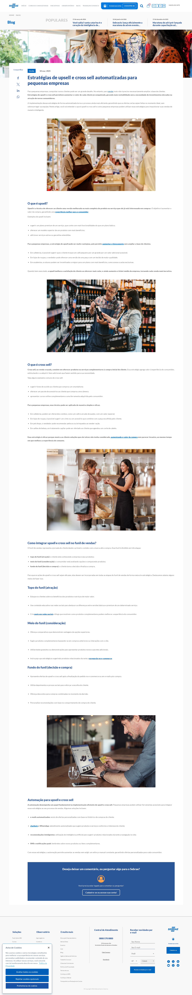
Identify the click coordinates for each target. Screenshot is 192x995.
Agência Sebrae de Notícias (68, 956)
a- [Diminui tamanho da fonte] (156, 6)
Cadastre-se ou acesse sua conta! (101, 892)
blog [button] (78, 6)
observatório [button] (68, 6)
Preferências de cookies (27, 986)
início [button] (24, 6)
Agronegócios (40, 938)
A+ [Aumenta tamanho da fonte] (154, 6)
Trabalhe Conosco (65, 959)
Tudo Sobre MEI (17, 938)
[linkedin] (178, 961)
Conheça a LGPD (65, 974)
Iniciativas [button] (55, 6)
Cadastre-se (129, 6)
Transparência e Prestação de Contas (71, 981)
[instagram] (173, 965)
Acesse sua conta (115, 6)
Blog (61, 952)
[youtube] (168, 965)
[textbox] (143, 954)
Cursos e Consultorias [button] (38, 6)
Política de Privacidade (67, 967)
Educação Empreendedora (68, 938)
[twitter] (173, 961)
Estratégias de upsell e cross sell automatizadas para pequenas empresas (82, 80)
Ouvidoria (106, 959)
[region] (27, 968)
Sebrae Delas (64, 941)
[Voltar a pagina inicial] (14, 6)
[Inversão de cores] (164, 6)
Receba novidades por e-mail (142, 969)
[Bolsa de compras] (148, 5)
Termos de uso (64, 970)
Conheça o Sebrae (65, 977)
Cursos (14, 941)
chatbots (34, 826)
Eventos (62, 945)
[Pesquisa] (141, 5)
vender (111, 91)
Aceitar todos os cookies (27, 972)
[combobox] (142, 954)
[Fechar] (49, 948)
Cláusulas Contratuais (67, 963)
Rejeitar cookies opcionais (27, 979)
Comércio (39, 941)
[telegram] (178, 965)
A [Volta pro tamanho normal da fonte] (160, 6)
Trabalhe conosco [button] (91, 6)
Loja (61, 949)
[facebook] (168, 961)
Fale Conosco (106, 952)
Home (11, 15)
